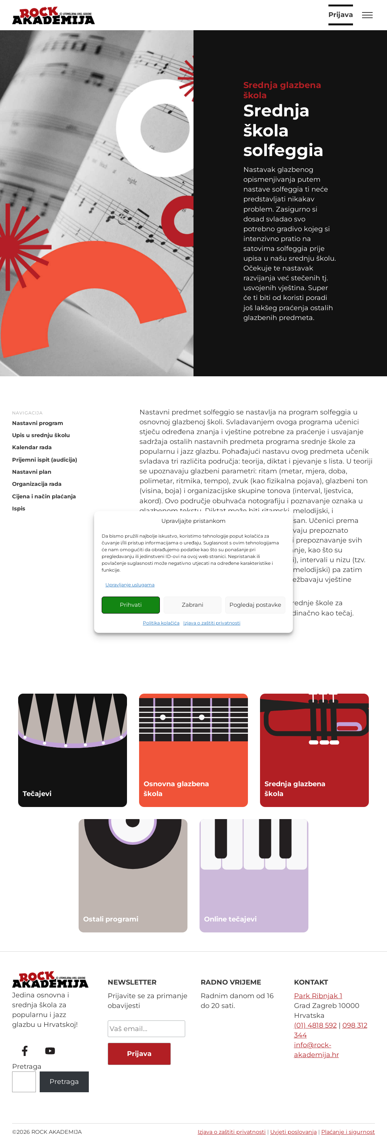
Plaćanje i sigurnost (348, 1132)
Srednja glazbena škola (282, 90)
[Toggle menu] (367, 15)
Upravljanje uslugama (130, 584)
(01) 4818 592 (315, 1025)
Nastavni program (37, 423)
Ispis (18, 509)
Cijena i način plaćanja (44, 496)
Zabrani (192, 604)
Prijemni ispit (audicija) (44, 459)
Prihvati (131, 604)
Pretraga (27, 1066)
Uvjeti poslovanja (293, 1132)
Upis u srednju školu (41, 435)
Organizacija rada (37, 484)
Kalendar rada (32, 447)
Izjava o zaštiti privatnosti (211, 623)
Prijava (340, 15)
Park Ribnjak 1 (318, 996)
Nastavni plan (31, 471)
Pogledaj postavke (255, 604)
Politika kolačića (161, 623)
